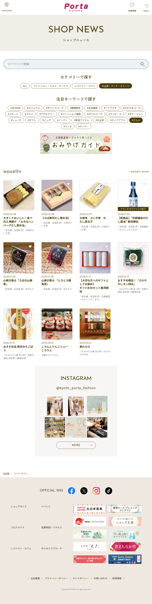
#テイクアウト (117, 120)
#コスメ (29, 114)
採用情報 (116, 578)
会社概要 (35, 578)
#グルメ (136, 120)
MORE (76, 445)
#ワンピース (115, 114)
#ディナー (83, 126)
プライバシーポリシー (56, 578)
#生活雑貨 (92, 108)
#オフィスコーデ (55, 108)
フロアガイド (17, 527)
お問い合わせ (100, 578)
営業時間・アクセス (51, 527)
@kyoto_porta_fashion (76, 387)
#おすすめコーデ (132, 108)
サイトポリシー (81, 578)
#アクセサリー (46, 114)
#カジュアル (33, 108)
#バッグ (46, 120)
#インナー (62, 120)
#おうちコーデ (94, 114)
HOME (6, 473)
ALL (25, 86)
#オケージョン (135, 114)
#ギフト (32, 120)
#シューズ (16, 120)
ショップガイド (19, 506)
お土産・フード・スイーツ (115, 86)
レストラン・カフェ (84, 86)
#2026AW (15, 108)
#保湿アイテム (81, 120)
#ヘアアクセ (110, 108)
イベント (46, 506)
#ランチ (68, 126)
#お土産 (100, 120)
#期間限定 (75, 108)
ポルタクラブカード (51, 548)
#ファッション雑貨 (71, 114)
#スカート (13, 114)
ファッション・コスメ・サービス (50, 86)
